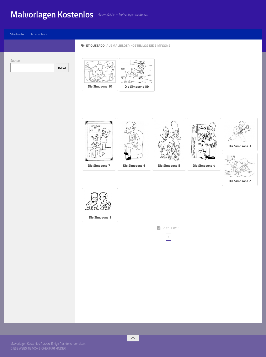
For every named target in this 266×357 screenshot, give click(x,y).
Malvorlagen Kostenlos (52, 14)
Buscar (62, 67)
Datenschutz (38, 34)
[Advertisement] (208, 87)
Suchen (15, 61)
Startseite (17, 34)
